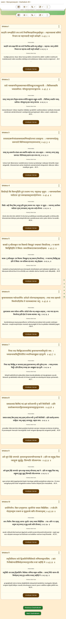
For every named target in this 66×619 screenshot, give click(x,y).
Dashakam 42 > (41, 9)
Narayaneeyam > (30, 9)
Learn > (23, 9)
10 (64, 297)
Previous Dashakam (33, 608)
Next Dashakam (33, 613)
